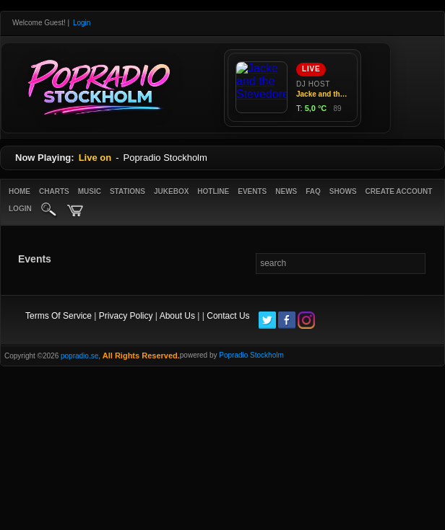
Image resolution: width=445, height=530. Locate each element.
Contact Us (228, 316)
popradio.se (79, 356)
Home (19, 191)
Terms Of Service (58, 316)
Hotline (213, 191)
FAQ (313, 191)
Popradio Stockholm (251, 355)
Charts (54, 191)
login (20, 209)
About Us (177, 316)
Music (89, 191)
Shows (343, 191)
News (286, 191)
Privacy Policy (126, 316)
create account (399, 191)
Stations (127, 191)
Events (252, 191)
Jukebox (171, 191)
